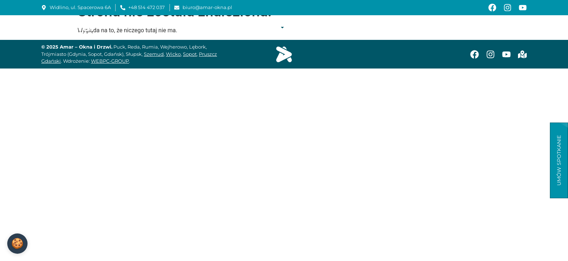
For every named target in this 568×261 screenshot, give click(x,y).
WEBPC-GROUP (110, 61)
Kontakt (513, 27)
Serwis (366, 27)
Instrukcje (398, 27)
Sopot (190, 54)
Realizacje (306, 27)
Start (213, 27)
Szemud (154, 54)
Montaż (339, 27)
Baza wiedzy (437, 27)
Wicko (173, 54)
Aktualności (478, 27)
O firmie (239, 27)
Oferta (271, 27)
